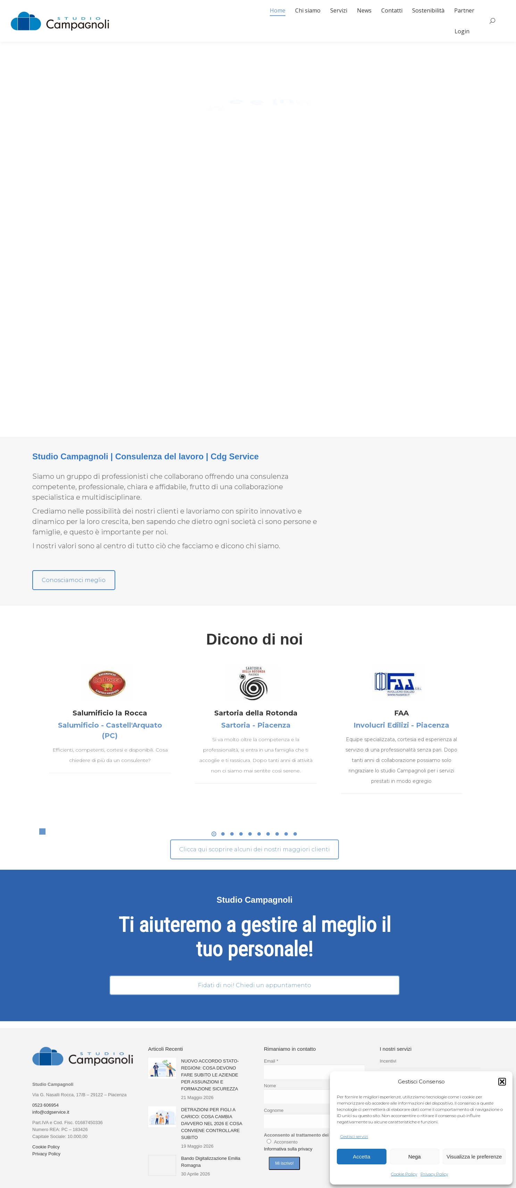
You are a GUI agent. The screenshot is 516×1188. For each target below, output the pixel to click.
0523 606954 (45, 1105)
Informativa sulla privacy (288, 1149)
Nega (414, 1157)
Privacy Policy (434, 1174)
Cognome (273, 1110)
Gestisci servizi (354, 1136)
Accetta (361, 1157)
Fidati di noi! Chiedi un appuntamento (254, 985)
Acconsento (286, 1142)
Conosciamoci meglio (74, 580)
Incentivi (388, 1061)
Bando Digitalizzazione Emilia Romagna (211, 1162)
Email (271, 1061)
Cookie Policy (404, 1174)
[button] (502, 1081)
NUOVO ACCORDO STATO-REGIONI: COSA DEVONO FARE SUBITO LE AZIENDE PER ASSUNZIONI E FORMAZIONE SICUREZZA (210, 1074)
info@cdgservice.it (50, 1112)
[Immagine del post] (162, 1068)
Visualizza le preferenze (474, 1157)
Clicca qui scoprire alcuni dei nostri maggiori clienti (254, 849)
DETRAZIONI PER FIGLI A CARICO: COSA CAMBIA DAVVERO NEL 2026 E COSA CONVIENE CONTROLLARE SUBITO (211, 1123)
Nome (270, 1085)
